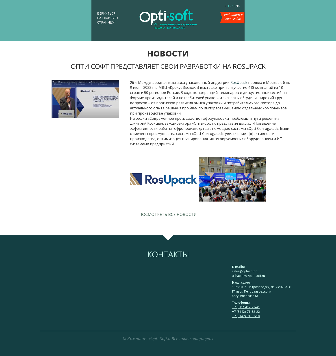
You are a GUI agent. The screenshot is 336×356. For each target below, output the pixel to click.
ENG (237, 6)
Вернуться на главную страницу (107, 17)
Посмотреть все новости (168, 214)
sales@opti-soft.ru (245, 271)
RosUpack (238, 82)
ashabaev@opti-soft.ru (248, 276)
